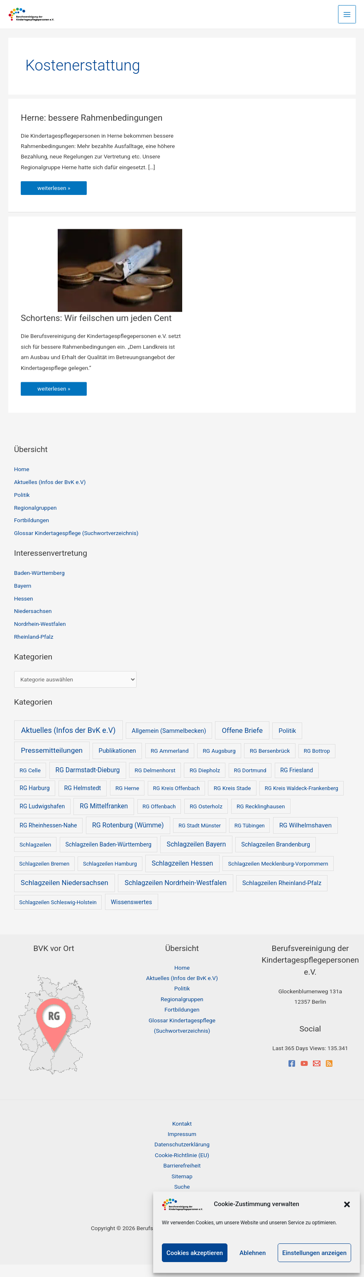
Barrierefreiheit (182, 1178)
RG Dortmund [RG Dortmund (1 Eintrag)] (250, 782)
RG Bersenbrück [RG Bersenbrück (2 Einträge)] (270, 763)
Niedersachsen (33, 623)
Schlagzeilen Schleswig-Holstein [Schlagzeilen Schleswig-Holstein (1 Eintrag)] (57, 914)
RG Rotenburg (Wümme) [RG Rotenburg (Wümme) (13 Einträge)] (128, 837)
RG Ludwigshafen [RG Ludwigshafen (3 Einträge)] (42, 818)
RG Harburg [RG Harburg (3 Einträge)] (34, 800)
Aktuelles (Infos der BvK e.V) (50, 494)
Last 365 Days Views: (299, 1060)
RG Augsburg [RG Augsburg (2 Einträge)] (219, 763)
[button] (347, 1204)
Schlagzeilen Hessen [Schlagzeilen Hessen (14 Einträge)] (182, 875)
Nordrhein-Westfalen (40, 636)
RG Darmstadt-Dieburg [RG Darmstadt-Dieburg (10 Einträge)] (88, 782)
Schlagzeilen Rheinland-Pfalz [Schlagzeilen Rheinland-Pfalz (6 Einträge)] (282, 895)
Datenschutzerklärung (182, 1156)
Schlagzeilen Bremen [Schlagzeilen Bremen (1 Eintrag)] (44, 876)
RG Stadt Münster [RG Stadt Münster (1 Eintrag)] (199, 837)
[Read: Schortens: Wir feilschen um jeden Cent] (120, 281)
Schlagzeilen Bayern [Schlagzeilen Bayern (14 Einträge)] (196, 856)
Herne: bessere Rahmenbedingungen (98, 126)
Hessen (23, 610)
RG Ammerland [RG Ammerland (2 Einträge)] (170, 763)
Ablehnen (252, 1253)
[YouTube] (304, 1075)
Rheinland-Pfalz (34, 649)
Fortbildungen (31, 532)
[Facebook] (292, 1075)
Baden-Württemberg (39, 585)
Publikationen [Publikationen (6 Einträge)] (117, 763)
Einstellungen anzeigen (314, 1253)
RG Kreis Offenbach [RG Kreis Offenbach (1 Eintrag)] (176, 801)
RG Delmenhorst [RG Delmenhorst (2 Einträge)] (155, 782)
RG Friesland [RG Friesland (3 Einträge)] (296, 782)
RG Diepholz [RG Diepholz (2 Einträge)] (205, 782)
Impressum (182, 1146)
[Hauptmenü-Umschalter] (347, 14)
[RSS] (329, 1075)
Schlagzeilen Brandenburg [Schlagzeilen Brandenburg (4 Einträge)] (275, 856)
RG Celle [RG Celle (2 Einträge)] (30, 782)
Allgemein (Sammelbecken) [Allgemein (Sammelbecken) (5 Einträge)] (169, 743)
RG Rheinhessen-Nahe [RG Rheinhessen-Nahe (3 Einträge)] (48, 837)
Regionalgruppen (35, 519)
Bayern (23, 597)
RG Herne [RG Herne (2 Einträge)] (127, 800)
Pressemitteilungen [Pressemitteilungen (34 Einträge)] (52, 763)
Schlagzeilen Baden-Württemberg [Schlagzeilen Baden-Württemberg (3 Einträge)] (108, 856)
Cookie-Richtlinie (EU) (182, 1167)
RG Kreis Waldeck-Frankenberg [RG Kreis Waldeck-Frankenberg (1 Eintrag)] (301, 801)
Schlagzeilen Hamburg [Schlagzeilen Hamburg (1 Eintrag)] (110, 876)
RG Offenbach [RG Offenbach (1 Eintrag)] (159, 818)
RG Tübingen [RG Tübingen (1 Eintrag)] (250, 837)
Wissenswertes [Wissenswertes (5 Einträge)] (131, 914)
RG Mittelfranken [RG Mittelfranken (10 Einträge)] (104, 818)
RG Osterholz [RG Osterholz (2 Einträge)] (206, 818)
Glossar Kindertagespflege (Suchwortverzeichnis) (76, 545)
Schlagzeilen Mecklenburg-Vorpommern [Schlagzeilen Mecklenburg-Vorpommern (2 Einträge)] (278, 875)
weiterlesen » (62, 198)
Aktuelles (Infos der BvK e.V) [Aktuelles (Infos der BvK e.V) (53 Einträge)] (68, 742)
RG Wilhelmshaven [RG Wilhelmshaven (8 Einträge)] (305, 837)
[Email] (316, 1075)
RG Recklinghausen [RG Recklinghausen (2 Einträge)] (261, 818)
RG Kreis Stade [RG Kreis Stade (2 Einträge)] (232, 800)
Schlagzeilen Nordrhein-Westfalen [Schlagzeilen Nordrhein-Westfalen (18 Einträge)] (176, 895)
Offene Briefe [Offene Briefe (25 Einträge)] (242, 742)
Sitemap (181, 1188)
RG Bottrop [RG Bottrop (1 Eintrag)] (317, 763)
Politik (22, 507)
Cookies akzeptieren (194, 1253)
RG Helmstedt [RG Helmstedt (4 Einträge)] (82, 800)
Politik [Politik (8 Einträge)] (287, 743)
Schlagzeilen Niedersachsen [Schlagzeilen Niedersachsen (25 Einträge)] (64, 895)
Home (21, 481)
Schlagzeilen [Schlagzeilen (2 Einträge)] (35, 856)
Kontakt (182, 1135)
